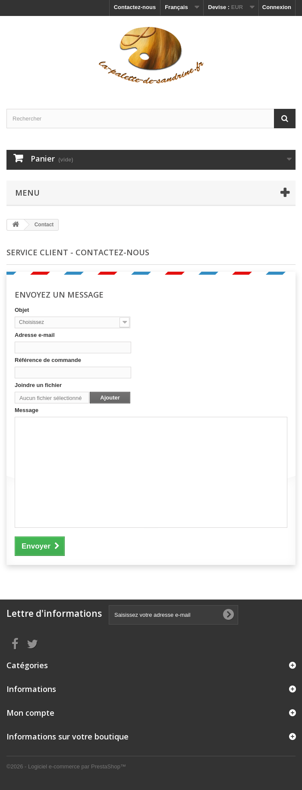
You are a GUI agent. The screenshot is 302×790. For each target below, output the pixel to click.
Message (26, 410)
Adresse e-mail (35, 335)
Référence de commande (48, 360)
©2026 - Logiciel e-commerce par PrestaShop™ (66, 766)
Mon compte (30, 713)
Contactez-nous (135, 7)
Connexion (276, 7)
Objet (22, 310)
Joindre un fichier (38, 385)
